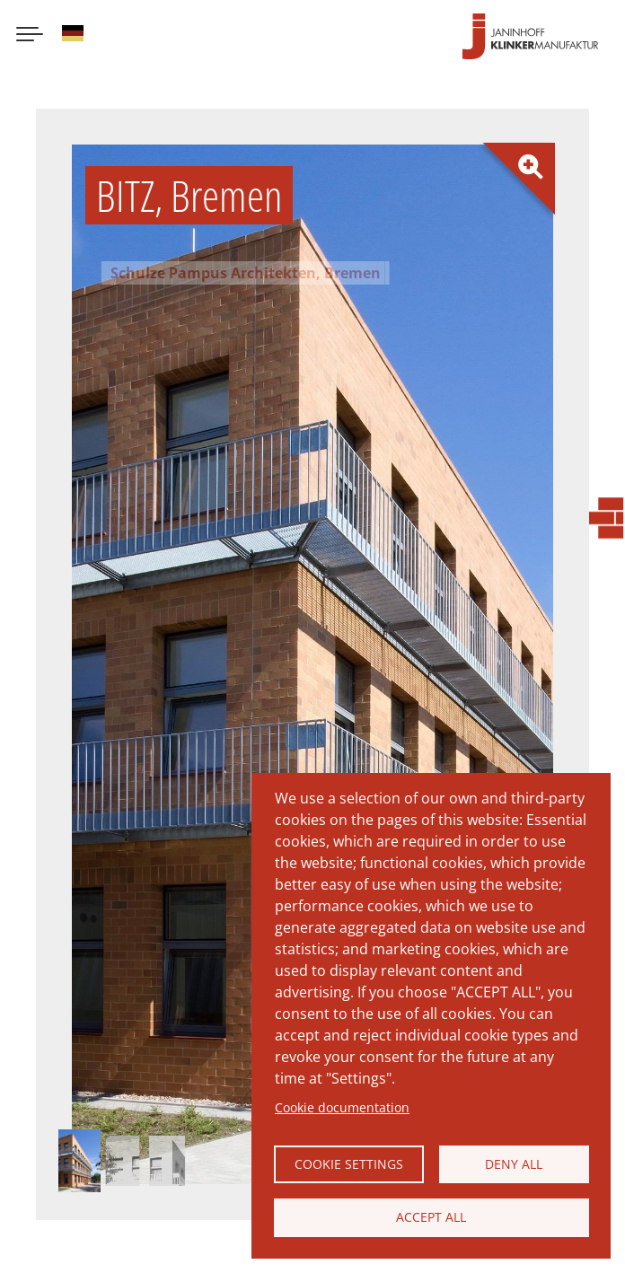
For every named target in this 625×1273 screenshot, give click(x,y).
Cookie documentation (342, 1097)
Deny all (513, 1155)
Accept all (431, 1214)
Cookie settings (349, 1155)
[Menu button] (29, 44)
